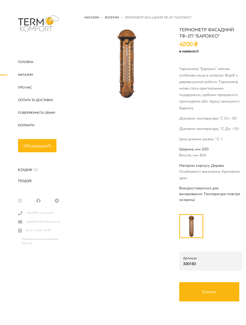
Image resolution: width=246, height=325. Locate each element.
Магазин (25, 74)
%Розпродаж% (37, 145)
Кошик (28, 170)
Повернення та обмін (36, 113)
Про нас (25, 87)
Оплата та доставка (35, 100)
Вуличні (112, 17)
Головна (25, 62)
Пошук (25, 181)
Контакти (26, 125)
